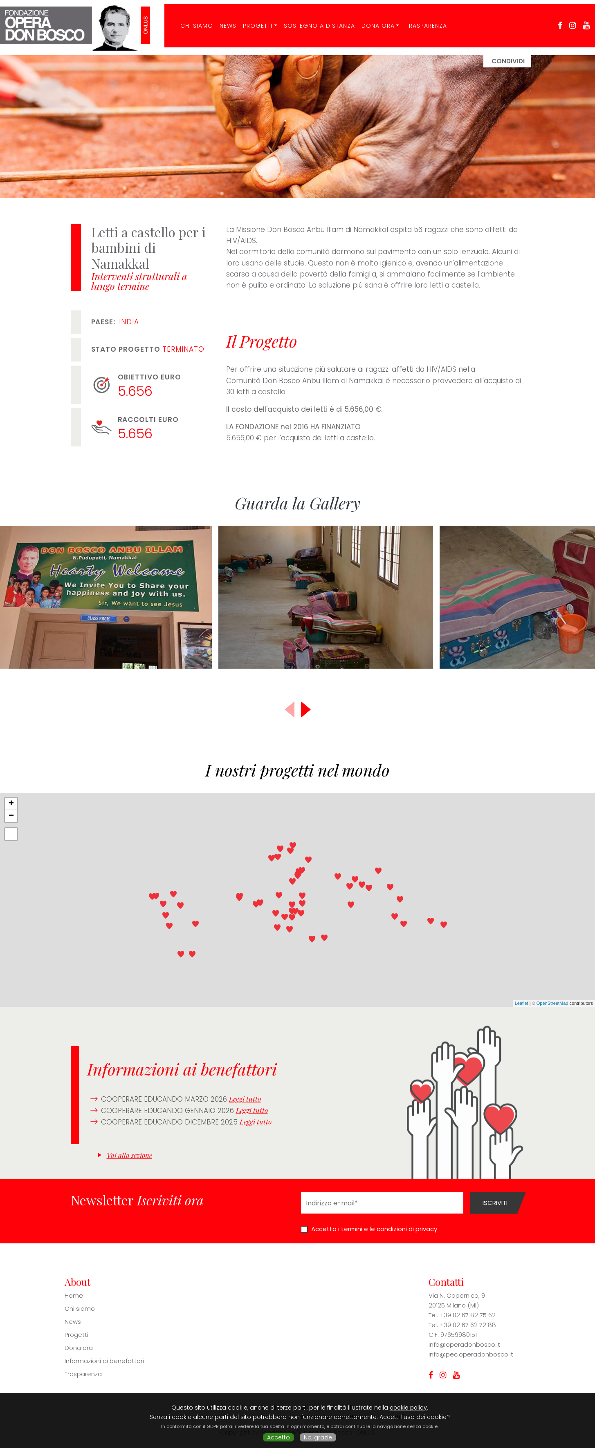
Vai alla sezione (129, 1155)
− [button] (11, 816)
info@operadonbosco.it (464, 1344)
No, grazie (318, 1437)
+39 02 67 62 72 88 (468, 1325)
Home (74, 1295)
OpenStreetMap (552, 1003)
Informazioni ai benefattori (104, 1361)
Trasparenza (423, 22)
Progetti (254, 22)
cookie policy (408, 1407)
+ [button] (11, 804)
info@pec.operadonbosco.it (471, 1354)
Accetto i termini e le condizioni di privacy (374, 1229)
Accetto (278, 1437)
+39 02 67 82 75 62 (468, 1315)
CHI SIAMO (193, 22)
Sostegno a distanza (316, 22)
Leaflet (521, 1003)
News (224, 22)
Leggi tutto (245, 1098)
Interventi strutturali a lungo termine (139, 281)
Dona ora (374, 22)
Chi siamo (80, 1308)
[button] (306, 709)
